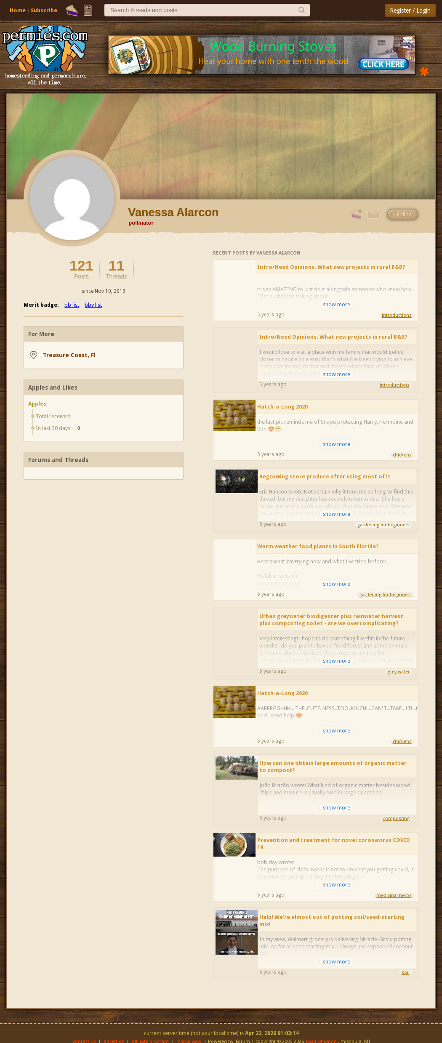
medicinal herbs (394, 895)
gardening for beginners (383, 525)
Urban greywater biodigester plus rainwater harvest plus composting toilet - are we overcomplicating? (331, 619)
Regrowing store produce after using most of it (325, 476)
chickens (402, 455)
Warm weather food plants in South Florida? (318, 546)
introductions (397, 315)
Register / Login (410, 10)
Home (18, 10)
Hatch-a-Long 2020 (282, 406)
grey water (399, 671)
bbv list (93, 305)
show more (336, 304)
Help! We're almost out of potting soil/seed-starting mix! (332, 920)
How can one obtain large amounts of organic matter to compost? (333, 766)
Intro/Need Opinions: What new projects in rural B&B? (331, 267)
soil (406, 972)
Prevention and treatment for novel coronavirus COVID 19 (333, 843)
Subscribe (44, 10)
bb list (71, 305)
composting (396, 818)
